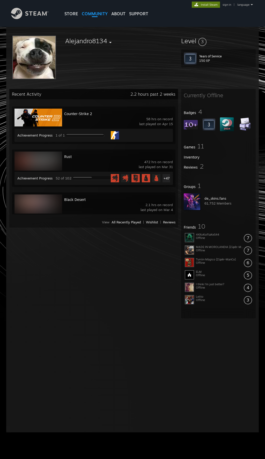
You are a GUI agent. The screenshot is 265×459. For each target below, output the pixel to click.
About (118, 13)
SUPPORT (138, 13)
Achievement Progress (35, 135)
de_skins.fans (215, 198)
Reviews (169, 222)
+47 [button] (167, 178)
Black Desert (75, 199)
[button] (218, 41)
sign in (227, 4)
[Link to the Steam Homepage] (33, 18)
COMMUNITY (95, 13)
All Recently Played (126, 222)
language (243, 4)
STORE (71, 13)
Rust (68, 156)
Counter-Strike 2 (78, 113)
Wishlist (152, 222)
